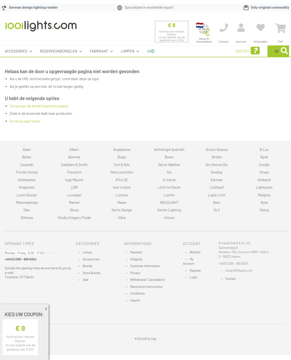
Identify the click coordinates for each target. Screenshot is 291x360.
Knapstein (27, 187)
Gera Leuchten (121, 172)
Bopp (122, 157)
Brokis (217, 157)
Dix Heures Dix (217, 164)
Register (195, 270)
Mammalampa (26, 202)
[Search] (284, 51)
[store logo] (41, 29)
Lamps (87, 252)
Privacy (135, 273)
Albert (74, 149)
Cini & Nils (122, 164)
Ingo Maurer (74, 180)
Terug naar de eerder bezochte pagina (39, 106)
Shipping (136, 259)
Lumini (169, 195)
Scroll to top (145, 338)
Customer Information (145, 266)
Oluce (74, 210)
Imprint (135, 300)
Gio (169, 172)
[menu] (145, 51)
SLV (217, 210)
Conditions (137, 293)
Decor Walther (169, 164)
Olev (26, 210)
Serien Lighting (169, 210)
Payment (136, 252)
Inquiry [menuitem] (209, 51)
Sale (86, 280)
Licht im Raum (169, 187)
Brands (88, 266)
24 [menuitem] (150, 51)
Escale (264, 164)
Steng (264, 210)
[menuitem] (17, 51)
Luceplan (74, 195)
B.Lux (264, 149)
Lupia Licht (216, 195)
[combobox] (254, 51)
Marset (74, 202)
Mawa (121, 202)
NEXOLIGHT (169, 202)
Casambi (26, 164)
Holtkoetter (27, 180)
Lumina (122, 195)
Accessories (91, 259)
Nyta (264, 202)
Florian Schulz (27, 172)
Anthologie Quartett (169, 149)
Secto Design (121, 210)
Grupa (264, 172)
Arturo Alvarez (217, 149)
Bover (169, 157)
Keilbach (264, 180)
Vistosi (169, 217)
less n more (121, 187)
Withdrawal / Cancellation (147, 280)
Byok (264, 157)
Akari (27, 149)
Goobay (217, 172)
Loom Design (27, 195)
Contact (230, 279)
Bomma (74, 157)
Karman (217, 180)
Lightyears (264, 187)
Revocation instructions (146, 287)
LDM (74, 187)
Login (193, 277)
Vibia (121, 217)
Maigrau (264, 195)
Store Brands (91, 273)
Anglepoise (121, 149)
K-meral (169, 180)
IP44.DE (122, 180)
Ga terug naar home (25, 121)
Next (217, 202)
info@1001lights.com (239, 270)
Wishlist (195, 252)
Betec (26, 157)
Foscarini (74, 172)
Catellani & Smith (74, 164)
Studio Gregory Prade (74, 217)
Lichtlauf (217, 187)
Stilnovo (26, 217)
